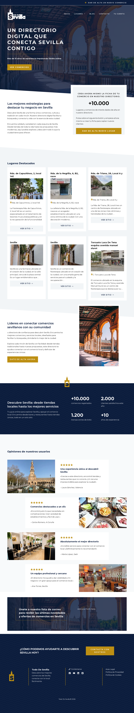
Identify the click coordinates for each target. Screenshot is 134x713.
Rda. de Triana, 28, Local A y (106, 173)
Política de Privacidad (115, 672)
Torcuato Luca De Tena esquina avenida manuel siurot (104, 245)
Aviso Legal (110, 669)
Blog (92, 14)
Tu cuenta (119, 14)
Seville (13, 242)
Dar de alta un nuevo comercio (107, 3)
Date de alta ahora (22, 359)
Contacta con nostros (100, 650)
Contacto (104, 14)
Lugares (80, 14)
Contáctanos (76, 669)
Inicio (67, 14)
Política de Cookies (113, 675)
